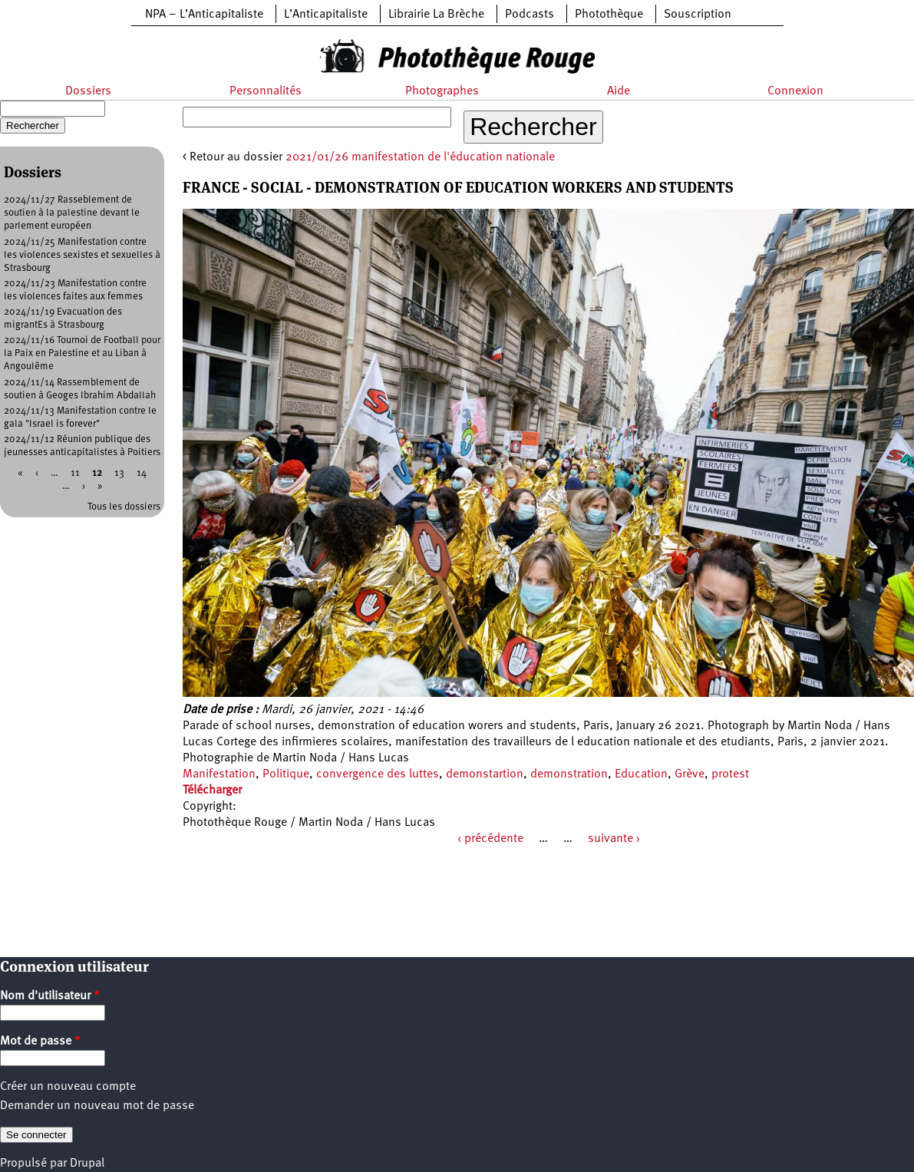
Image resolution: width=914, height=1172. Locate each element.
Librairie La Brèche (436, 14)
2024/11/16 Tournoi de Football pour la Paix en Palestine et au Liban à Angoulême (82, 353)
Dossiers (88, 91)
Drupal (87, 1163)
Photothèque (609, 14)
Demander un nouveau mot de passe (97, 1106)
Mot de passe (40, 1041)
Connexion (795, 91)
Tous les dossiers (123, 507)
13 (119, 473)
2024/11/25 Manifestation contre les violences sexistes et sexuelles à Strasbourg (82, 255)
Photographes (442, 91)
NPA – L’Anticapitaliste (204, 14)
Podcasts (529, 14)
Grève (689, 774)
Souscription (697, 14)
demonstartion (484, 774)
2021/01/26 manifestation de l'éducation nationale (420, 157)
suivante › (614, 839)
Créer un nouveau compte (68, 1087)
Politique (285, 774)
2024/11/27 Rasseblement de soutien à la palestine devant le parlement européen (72, 213)
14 (142, 473)
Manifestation (219, 774)
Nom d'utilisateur (50, 996)
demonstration (569, 774)
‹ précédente (490, 839)
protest (730, 774)
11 (75, 473)
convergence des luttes (377, 774)
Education (641, 774)
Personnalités (265, 91)
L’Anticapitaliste (326, 14)
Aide (618, 91)
